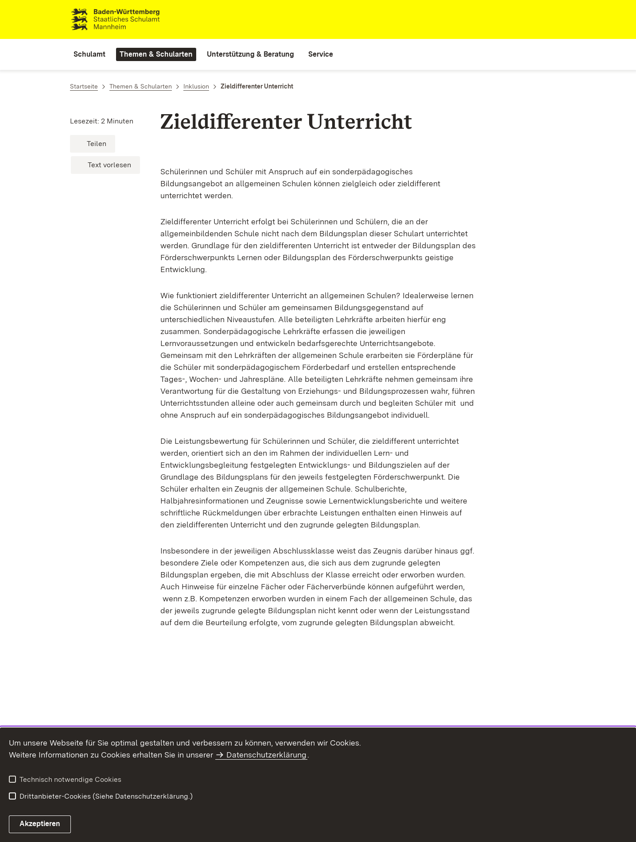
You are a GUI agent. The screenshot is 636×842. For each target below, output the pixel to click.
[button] (92, 144)
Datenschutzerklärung (266, 754)
